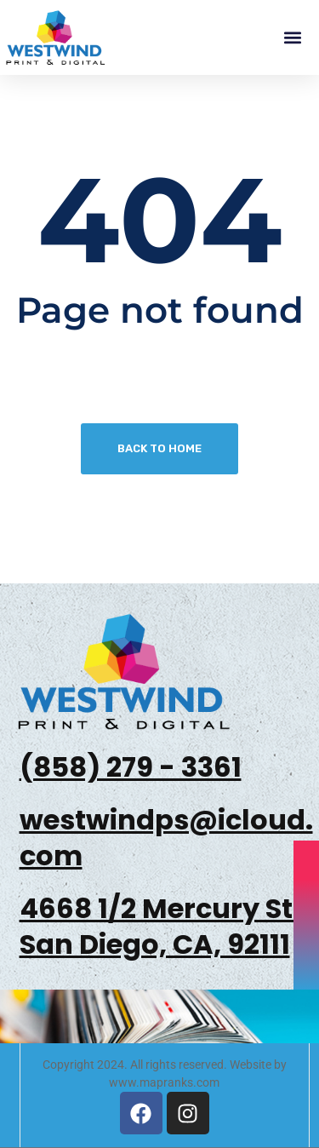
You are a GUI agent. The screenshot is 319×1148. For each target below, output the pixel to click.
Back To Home (159, 448)
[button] (292, 38)
